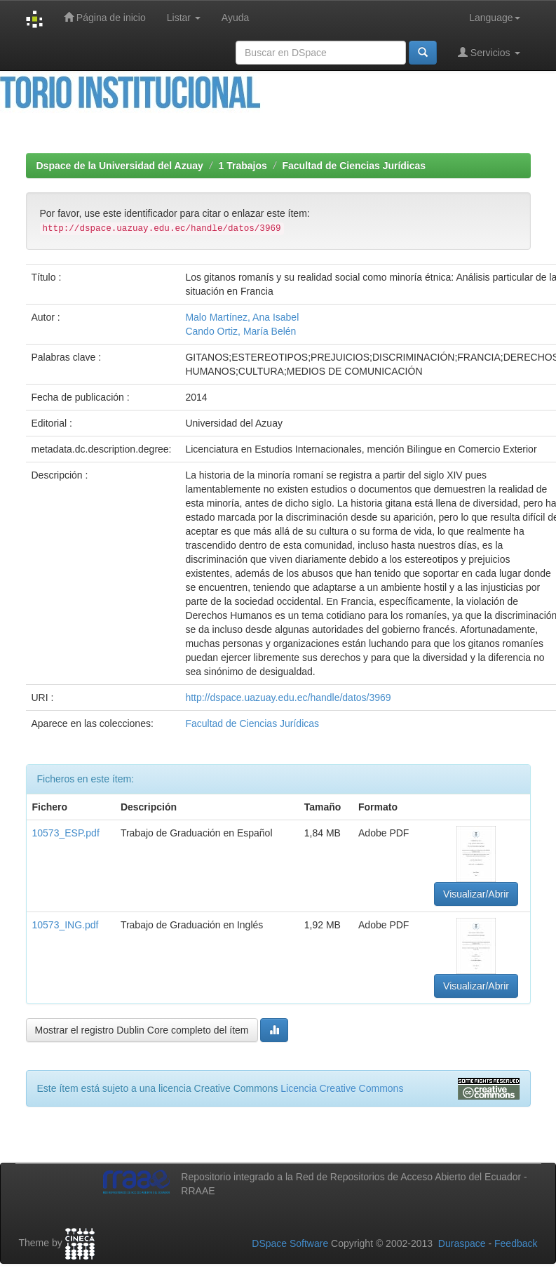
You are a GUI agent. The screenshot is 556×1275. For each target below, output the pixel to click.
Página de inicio (105, 17)
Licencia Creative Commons (341, 1088)
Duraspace (462, 1243)
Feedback (515, 1243)
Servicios (489, 52)
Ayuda (235, 17)
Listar (184, 17)
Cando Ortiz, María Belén (240, 331)
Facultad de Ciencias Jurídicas (354, 165)
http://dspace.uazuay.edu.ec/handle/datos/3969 (288, 697)
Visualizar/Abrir (476, 894)
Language (494, 17)
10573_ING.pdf (65, 924)
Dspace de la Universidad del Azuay (119, 165)
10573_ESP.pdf (66, 833)
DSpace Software (290, 1243)
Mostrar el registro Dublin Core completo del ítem (142, 1030)
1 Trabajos (243, 165)
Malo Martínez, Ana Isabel (242, 317)
